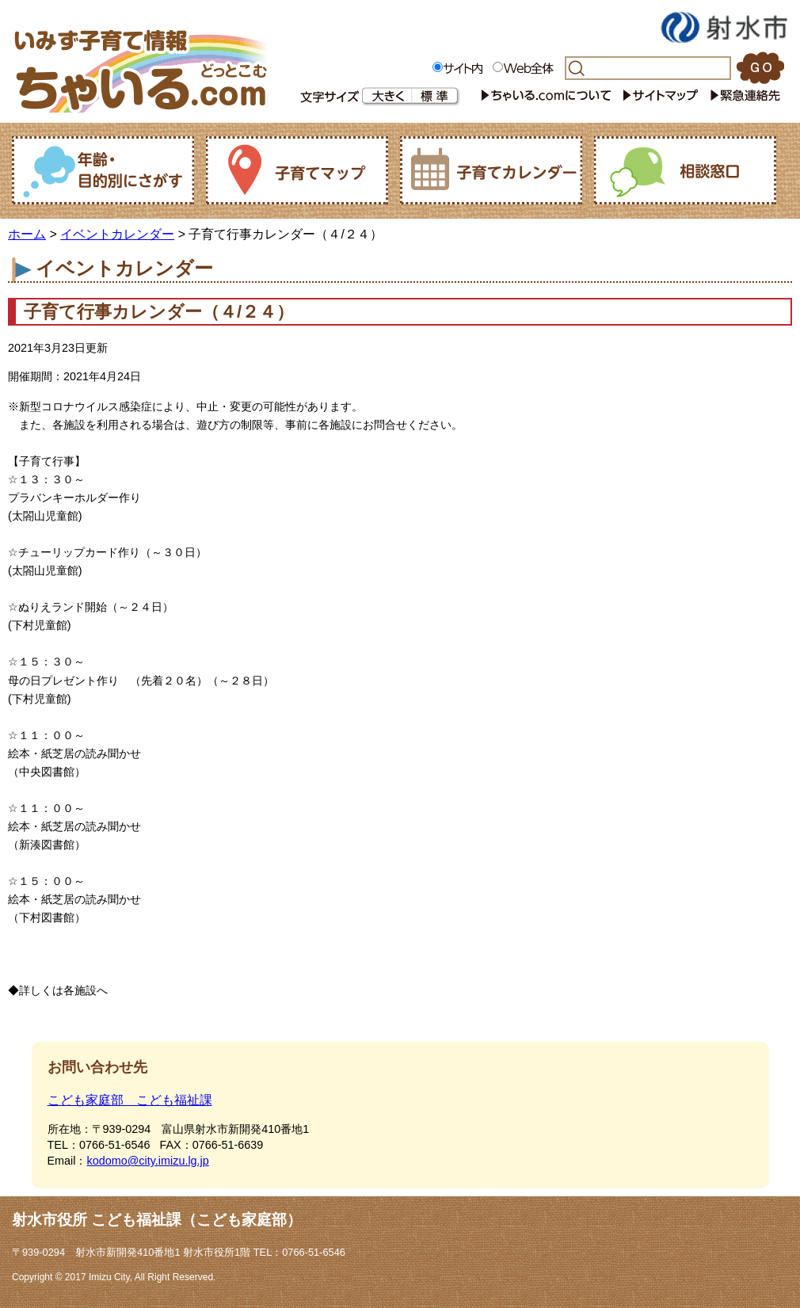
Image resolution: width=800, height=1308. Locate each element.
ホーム (27, 234)
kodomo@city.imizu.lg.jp (147, 1160)
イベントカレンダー (117, 234)
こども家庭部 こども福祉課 (130, 1100)
